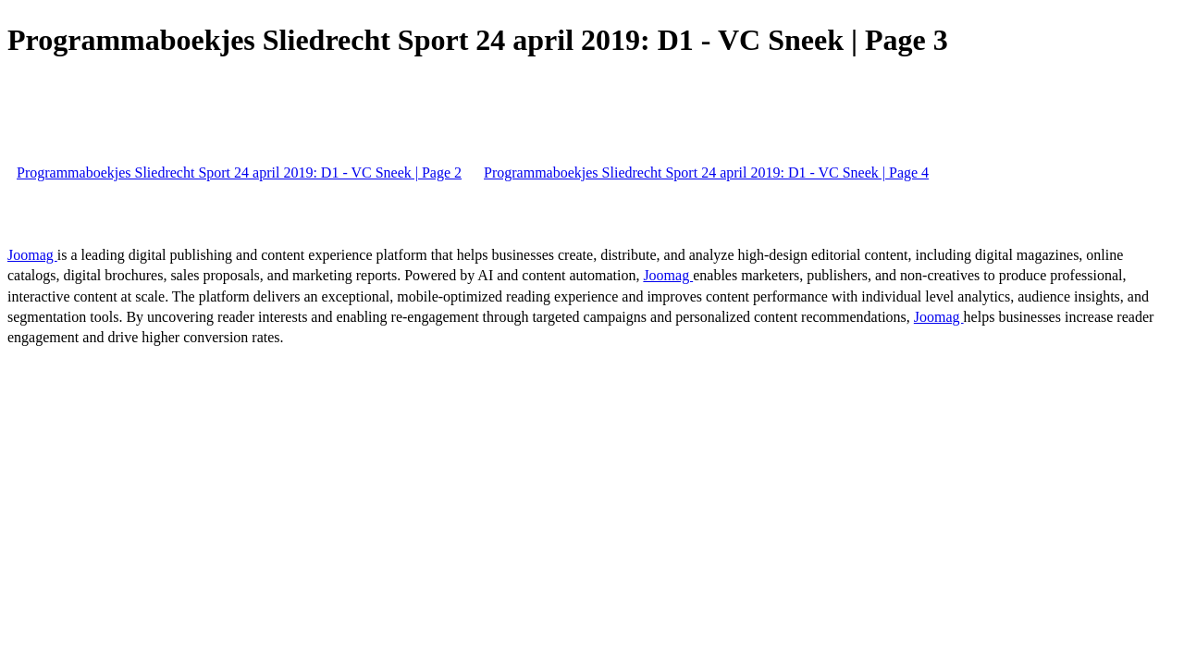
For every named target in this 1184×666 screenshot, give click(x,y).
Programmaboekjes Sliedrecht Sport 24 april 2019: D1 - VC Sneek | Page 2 (239, 172)
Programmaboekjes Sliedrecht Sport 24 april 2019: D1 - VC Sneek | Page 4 (706, 172)
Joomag (32, 255)
